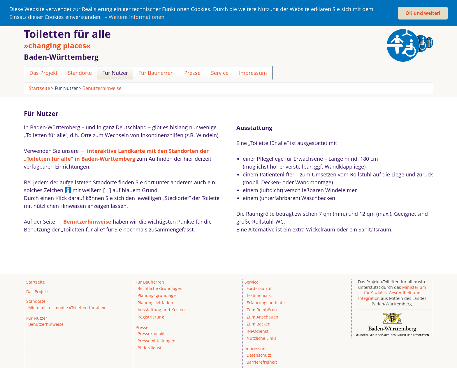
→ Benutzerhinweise (84, 221)
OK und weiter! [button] (422, 13)
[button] (167, 18)
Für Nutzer (115, 72)
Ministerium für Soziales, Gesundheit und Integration (392, 292)
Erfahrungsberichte (266, 302)
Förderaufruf (259, 288)
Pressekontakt (151, 333)
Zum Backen (258, 324)
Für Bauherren (156, 72)
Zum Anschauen (262, 316)
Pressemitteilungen (156, 340)
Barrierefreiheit (262, 362)
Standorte (80, 72)
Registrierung (151, 316)
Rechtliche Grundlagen (160, 288)
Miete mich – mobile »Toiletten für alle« (66, 307)
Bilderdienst (149, 348)
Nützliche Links (261, 338)
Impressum (253, 72)
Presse (192, 72)
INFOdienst (257, 331)
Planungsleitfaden (155, 302)
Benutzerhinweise (102, 88)
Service (219, 72)
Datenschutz (259, 355)
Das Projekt (43, 72)
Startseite (39, 88)
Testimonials (259, 295)
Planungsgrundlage (157, 295)
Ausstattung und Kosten (161, 309)
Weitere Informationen (136, 16)
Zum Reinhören (262, 309)
